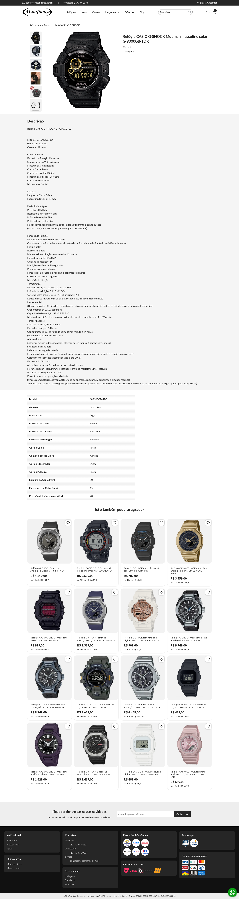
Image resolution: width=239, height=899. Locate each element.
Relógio (47, 25)
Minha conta (13, 868)
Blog (142, 12)
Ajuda (9, 848)
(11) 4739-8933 (78, 852)
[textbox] (173, 12)
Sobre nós (12, 840)
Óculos (96, 12)
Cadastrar (182, 814)
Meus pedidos (14, 864)
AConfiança (35, 25)
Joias (84, 12)
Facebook (70, 880)
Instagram (70, 876)
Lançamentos (112, 12)
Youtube (69, 884)
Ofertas (129, 12)
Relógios (71, 12)
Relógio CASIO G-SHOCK (67, 25)
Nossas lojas (13, 844)
